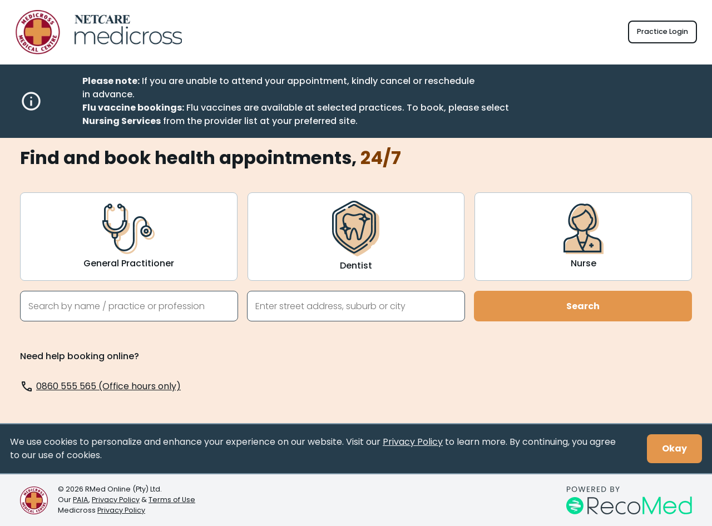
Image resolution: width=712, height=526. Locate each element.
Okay (674, 448)
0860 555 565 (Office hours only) (108, 386)
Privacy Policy (413, 441)
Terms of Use (172, 499)
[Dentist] (356, 236)
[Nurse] (583, 236)
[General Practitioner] (129, 236)
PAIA (80, 499)
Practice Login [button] (662, 31)
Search (583, 306)
